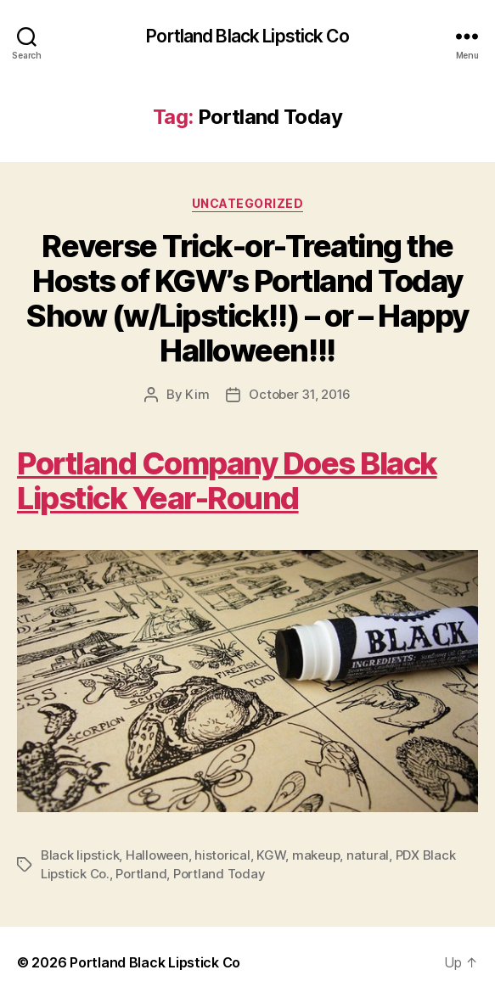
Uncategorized (248, 203)
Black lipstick (80, 855)
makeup (316, 855)
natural (367, 855)
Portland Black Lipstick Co (247, 36)
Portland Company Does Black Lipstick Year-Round (227, 481)
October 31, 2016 (300, 394)
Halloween (157, 855)
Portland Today (219, 874)
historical (222, 855)
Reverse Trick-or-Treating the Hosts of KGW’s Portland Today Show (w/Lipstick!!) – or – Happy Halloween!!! (247, 298)
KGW (270, 855)
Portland (140, 874)
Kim (197, 394)
